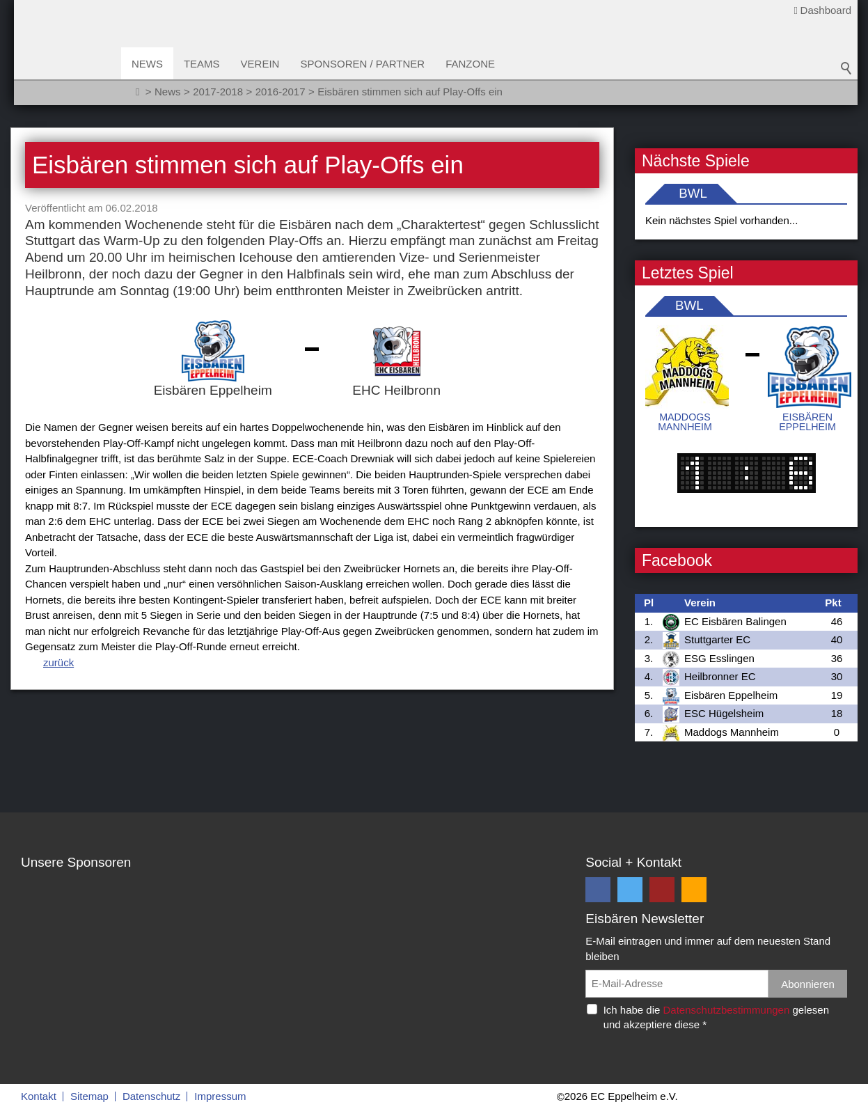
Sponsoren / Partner (367, 64)
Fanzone (474, 64)
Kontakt (38, 1096)
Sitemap (89, 1096)
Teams (206, 64)
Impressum (220, 1096)
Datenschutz (151, 1096)
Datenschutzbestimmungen (726, 1010)
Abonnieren (808, 984)
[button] (597, 889)
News (151, 64)
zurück (58, 662)
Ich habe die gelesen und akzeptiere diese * (716, 1017)
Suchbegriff (846, 69)
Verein (264, 64)
